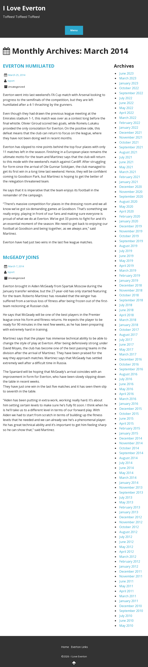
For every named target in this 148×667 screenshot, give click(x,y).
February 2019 (129, 275)
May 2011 (126, 586)
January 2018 (128, 325)
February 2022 (129, 123)
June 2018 (126, 310)
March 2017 (127, 354)
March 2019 (127, 270)
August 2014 (128, 458)
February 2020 (129, 216)
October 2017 (129, 330)
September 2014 (131, 453)
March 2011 (127, 596)
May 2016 (126, 389)
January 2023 (128, 83)
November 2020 (130, 192)
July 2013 (125, 497)
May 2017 (126, 349)
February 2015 (129, 428)
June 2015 (126, 418)
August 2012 (128, 532)
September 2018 (131, 300)
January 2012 (128, 566)
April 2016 (126, 394)
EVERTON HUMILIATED (28, 66)
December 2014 (130, 438)
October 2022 (129, 88)
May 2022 (126, 108)
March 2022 (127, 118)
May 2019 (126, 261)
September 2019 (131, 241)
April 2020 (126, 211)
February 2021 (129, 177)
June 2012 (126, 542)
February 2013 (129, 507)
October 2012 (129, 527)
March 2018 (127, 320)
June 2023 (126, 73)
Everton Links (79, 647)
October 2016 (129, 364)
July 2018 (125, 305)
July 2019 (125, 251)
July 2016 (125, 379)
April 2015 (126, 423)
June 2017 (126, 344)
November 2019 (130, 231)
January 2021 (128, 182)
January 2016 (128, 404)
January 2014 (128, 483)
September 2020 (131, 196)
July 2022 (125, 98)
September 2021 (131, 147)
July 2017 (125, 340)
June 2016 (126, 384)
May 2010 (126, 625)
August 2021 (128, 152)
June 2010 (126, 620)
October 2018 (129, 295)
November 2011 (130, 576)
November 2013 (130, 487)
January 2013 (128, 512)
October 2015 (129, 414)
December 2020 (130, 187)
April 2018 (126, 315)
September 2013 (131, 492)
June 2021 (126, 162)
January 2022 (128, 127)
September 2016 (131, 369)
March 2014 (127, 477)
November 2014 (130, 443)
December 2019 (130, 226)
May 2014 (126, 473)
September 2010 (131, 611)
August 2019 (128, 246)
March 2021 (127, 172)
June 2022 (126, 103)
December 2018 (130, 285)
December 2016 (130, 359)
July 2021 (125, 157)
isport (11, 80)
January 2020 (128, 221)
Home (65, 647)
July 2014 (125, 463)
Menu (74, 30)
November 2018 (130, 290)
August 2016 (128, 374)
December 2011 (130, 571)
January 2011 (128, 601)
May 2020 (126, 206)
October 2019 (129, 236)
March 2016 (127, 399)
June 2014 (126, 468)
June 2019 (126, 256)
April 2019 (126, 266)
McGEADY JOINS (21, 257)
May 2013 (126, 502)
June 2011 (126, 581)
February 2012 (129, 561)
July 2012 (125, 537)
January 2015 (128, 433)
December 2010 (130, 606)
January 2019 (128, 280)
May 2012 (126, 547)
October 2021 (129, 142)
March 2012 (127, 556)
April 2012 (126, 551)
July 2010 (125, 616)
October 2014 (129, 448)
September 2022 (131, 93)
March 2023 (127, 78)
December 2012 (130, 517)
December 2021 (130, 132)
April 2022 (126, 113)
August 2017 (128, 335)
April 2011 (126, 591)
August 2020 (128, 201)
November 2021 (130, 137)
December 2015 (130, 409)
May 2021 (126, 167)
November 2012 (130, 522)
